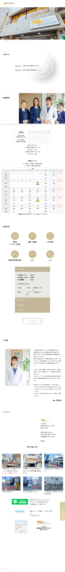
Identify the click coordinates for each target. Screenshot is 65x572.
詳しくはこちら (32, 321)
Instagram (6, 539)
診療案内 (46, 3)
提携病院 (56, 3)
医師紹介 (41, 3)
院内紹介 (51, 3)
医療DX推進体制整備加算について (31, 70)
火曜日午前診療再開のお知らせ (31, 66)
